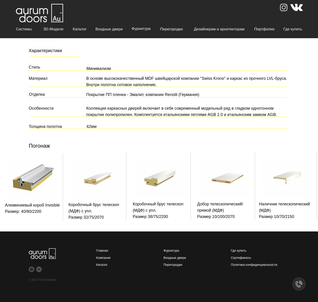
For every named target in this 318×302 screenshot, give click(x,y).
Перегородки (171, 29)
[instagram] (31, 269)
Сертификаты (241, 258)
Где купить (292, 29)
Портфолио (264, 29)
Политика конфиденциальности (254, 264)
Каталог (80, 29)
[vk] (39, 269)
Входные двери (109, 29)
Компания (103, 258)
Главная (102, 250)
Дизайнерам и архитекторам (219, 29)
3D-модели (53, 29)
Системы (24, 29)
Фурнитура (141, 29)
